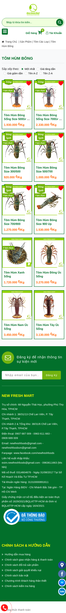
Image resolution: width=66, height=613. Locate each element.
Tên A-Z (31, 73)
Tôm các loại (41, 41)
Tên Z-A (46, 73)
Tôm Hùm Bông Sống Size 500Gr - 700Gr (16, 119)
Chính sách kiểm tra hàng (20, 585)
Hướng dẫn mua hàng (17, 554)
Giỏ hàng (34, 33)
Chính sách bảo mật (16, 575)
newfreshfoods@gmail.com (26, 443)
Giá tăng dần (46, 68)
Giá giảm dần (13, 73)
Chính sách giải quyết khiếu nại (23, 570)
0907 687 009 (23, 433)
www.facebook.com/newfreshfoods (34, 452)
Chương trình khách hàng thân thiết (25, 580)
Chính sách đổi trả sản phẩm (21, 564)
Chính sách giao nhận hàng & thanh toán (29, 559)
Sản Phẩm (26, 41)
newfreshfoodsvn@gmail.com (19, 447)
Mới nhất (28, 68)
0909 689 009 (10, 437)
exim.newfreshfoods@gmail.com (21, 462)
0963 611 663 (41, 433)
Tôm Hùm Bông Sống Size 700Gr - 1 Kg (48, 119)
